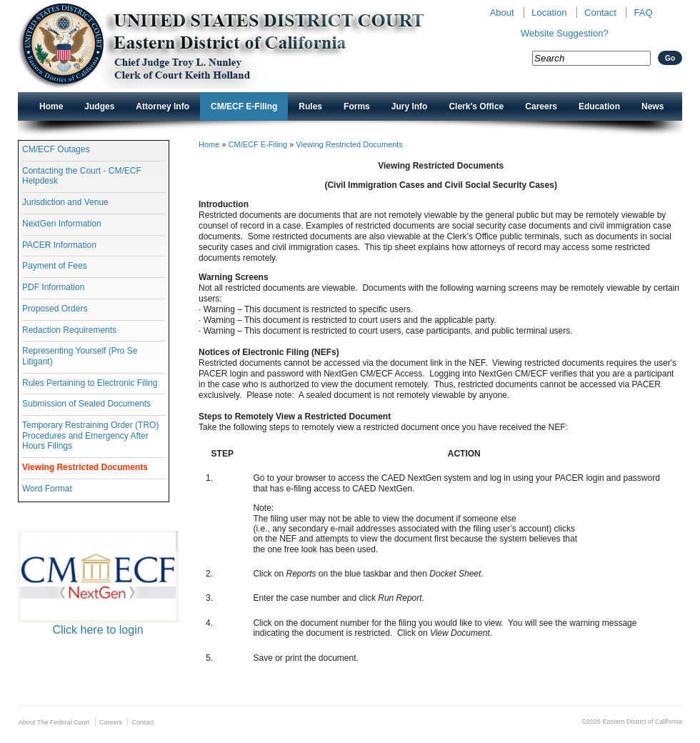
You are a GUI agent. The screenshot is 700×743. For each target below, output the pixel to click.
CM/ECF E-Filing (244, 106)
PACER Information (59, 245)
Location (548, 12)
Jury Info (409, 106)
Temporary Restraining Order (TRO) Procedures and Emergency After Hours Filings (90, 435)
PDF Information (53, 287)
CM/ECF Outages (56, 149)
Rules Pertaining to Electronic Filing (89, 383)
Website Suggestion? (565, 33)
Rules (310, 106)
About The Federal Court (54, 722)
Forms (357, 106)
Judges (99, 106)
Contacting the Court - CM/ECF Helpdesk (81, 176)
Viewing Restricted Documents (85, 467)
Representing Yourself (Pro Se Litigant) (79, 356)
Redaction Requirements (69, 330)
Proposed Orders (54, 309)
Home (51, 106)
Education (599, 106)
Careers (541, 106)
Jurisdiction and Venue (65, 202)
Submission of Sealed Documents (86, 404)
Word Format (47, 489)
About (502, 12)
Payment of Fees (54, 266)
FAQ (643, 12)
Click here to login (97, 630)
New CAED (243, 46)
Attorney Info (162, 106)
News (652, 106)
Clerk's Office (476, 106)
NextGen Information (61, 224)
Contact (600, 12)
